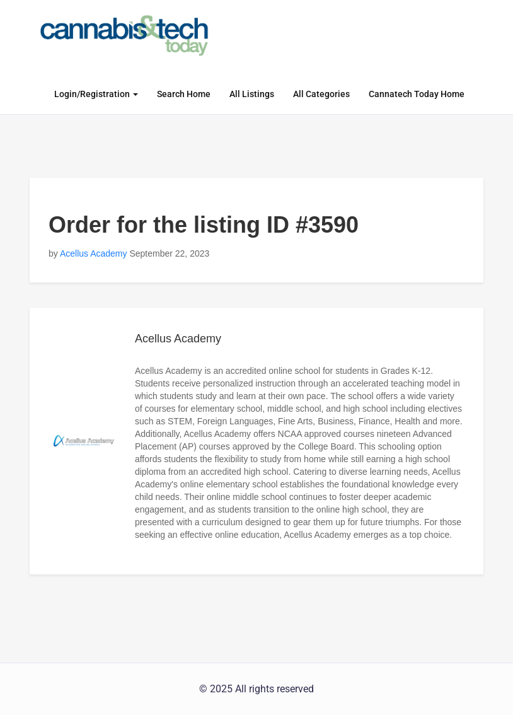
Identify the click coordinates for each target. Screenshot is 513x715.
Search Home (183, 94)
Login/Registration (96, 94)
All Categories (321, 94)
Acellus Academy (93, 253)
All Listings (251, 94)
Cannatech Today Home (416, 94)
